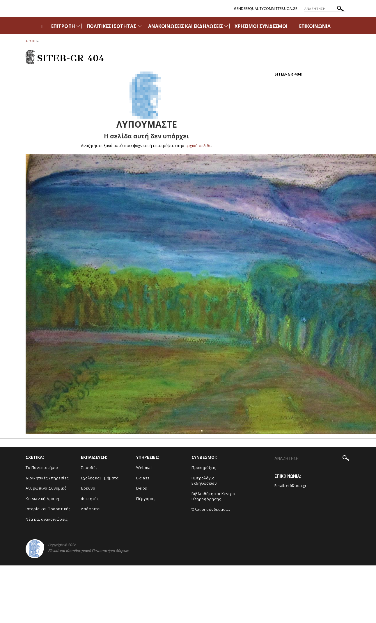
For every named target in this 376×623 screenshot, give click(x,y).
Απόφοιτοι (91, 508)
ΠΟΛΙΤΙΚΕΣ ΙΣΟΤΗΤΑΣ (111, 26)
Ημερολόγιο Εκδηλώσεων (204, 480)
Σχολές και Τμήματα (99, 478)
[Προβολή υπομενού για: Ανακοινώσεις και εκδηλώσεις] (226, 26)
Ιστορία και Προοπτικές (48, 508)
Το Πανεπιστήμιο (42, 467)
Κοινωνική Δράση (42, 498)
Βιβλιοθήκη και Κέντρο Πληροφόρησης (213, 496)
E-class (143, 478)
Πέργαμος (145, 498)
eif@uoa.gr (296, 485)
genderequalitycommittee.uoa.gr (265, 8)
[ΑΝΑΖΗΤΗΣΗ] (324, 9)
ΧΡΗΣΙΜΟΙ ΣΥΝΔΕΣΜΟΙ (261, 26)
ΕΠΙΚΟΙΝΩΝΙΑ (315, 26)
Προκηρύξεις (203, 467)
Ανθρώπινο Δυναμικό (46, 488)
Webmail (144, 467)
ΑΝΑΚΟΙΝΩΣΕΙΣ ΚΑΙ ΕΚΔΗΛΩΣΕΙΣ (185, 26)
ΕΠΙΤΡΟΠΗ (63, 26)
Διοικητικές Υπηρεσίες (47, 478)
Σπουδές (89, 467)
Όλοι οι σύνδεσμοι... (210, 509)
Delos (141, 488)
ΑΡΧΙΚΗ (31, 41)
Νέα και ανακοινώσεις (47, 519)
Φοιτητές (89, 498)
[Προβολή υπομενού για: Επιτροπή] (78, 26)
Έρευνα (88, 488)
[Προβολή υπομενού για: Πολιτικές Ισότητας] (139, 26)
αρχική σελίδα (198, 145)
